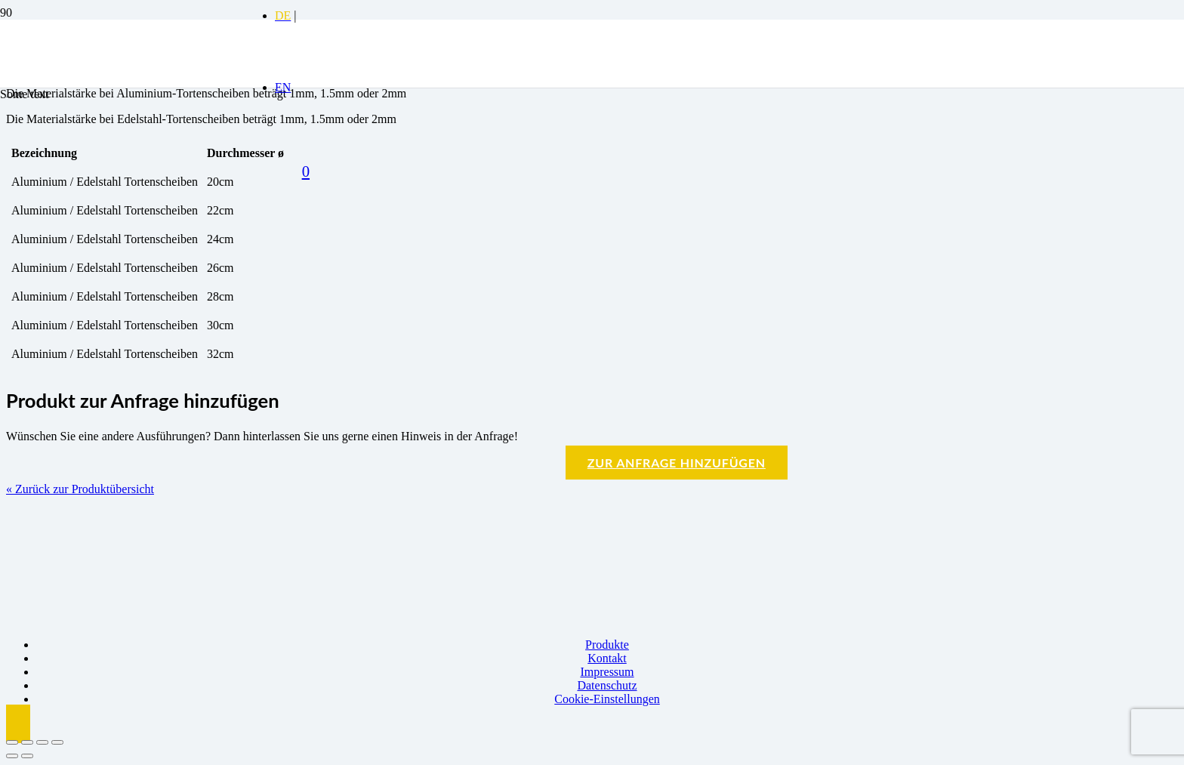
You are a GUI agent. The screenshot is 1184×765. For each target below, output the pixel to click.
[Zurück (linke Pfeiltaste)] (12, 756)
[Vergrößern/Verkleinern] (12, 742)
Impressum (607, 671)
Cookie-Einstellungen (607, 699)
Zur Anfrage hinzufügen (676, 462)
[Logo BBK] (131, 136)
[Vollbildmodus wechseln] (27, 742)
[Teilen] (42, 742)
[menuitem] (283, 15)
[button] (18, 724)
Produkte (607, 644)
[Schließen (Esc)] (57, 742)
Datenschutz (607, 685)
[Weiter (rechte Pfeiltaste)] (27, 756)
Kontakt (607, 658)
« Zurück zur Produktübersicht (80, 489)
